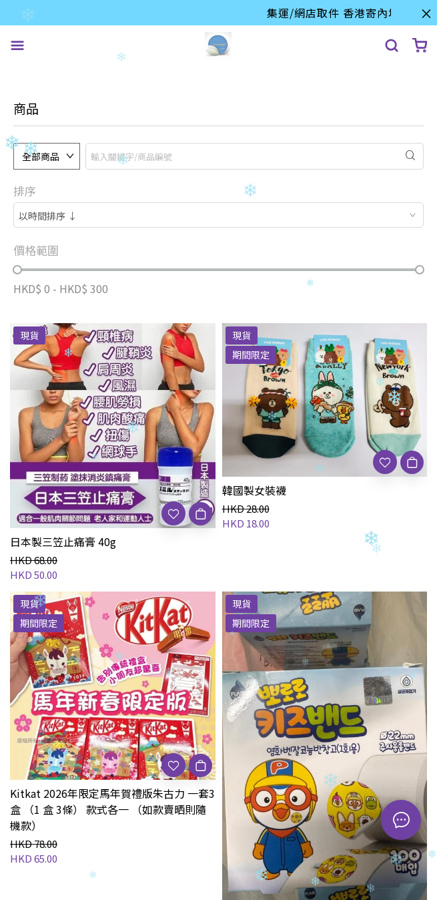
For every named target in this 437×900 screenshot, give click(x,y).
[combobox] (218, 215)
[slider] (17, 269)
